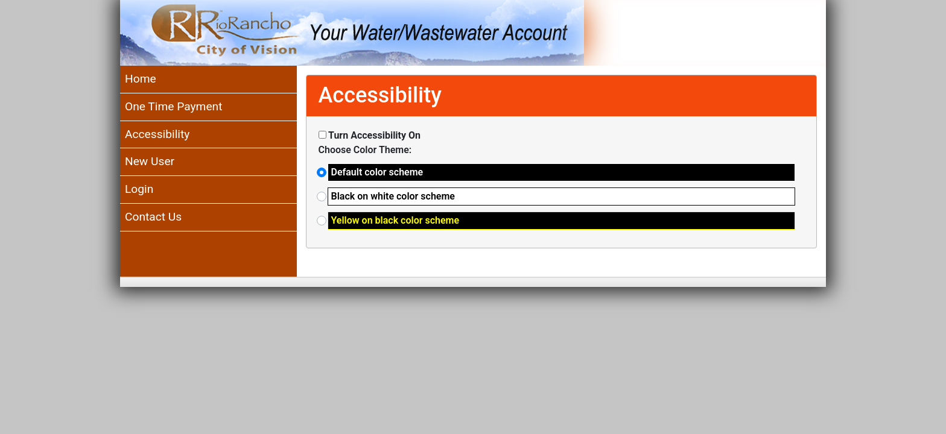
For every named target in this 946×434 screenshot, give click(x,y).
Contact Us (153, 217)
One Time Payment (173, 106)
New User (149, 161)
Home (140, 79)
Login (139, 189)
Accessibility (157, 134)
